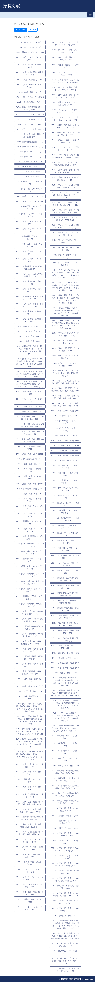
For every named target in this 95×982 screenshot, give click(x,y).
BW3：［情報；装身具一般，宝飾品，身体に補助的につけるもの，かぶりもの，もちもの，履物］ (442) (29, 384)
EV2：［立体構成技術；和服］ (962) (65, 663)
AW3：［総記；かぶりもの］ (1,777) (30, 114)
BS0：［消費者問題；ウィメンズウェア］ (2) (29, 207)
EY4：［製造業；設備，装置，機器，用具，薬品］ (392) (65, 802)
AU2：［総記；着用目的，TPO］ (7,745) (29, 86)
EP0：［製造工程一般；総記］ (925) (65, 411)
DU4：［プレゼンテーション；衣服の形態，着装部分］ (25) (65, 186)
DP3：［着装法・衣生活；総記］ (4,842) (29, 863)
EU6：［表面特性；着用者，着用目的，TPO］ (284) (65, 624)
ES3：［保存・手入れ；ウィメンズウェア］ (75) (65, 526)
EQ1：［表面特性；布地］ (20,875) (65, 446)
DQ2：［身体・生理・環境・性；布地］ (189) (29, 893)
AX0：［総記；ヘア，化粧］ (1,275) (30, 129)
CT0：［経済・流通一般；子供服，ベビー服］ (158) (29, 582)
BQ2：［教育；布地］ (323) (29, 171)
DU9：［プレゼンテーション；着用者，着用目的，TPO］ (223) (65, 226)
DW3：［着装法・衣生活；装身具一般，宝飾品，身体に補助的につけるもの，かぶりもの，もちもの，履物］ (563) (65, 312)
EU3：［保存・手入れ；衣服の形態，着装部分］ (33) (65, 601)
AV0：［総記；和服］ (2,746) (30, 92)
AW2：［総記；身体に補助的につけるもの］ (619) (29, 108)
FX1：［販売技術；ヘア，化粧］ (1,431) (65, 952)
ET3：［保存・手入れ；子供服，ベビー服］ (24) (65, 564)
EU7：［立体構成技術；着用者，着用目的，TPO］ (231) (65, 631)
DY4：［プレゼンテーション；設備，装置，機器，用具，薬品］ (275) (65, 404)
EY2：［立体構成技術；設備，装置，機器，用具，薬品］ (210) (65, 787)
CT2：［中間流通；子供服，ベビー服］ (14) (29, 597)
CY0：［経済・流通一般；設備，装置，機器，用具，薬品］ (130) (29, 803)
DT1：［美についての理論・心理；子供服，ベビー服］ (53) (65, 126)
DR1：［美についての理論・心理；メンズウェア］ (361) (65, 51)
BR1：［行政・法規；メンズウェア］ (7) (29, 190)
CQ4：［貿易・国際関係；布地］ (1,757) (30, 500)
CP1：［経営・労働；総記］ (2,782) (30, 454)
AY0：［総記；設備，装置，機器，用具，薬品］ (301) (30, 135)
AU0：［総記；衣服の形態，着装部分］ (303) (29, 73)
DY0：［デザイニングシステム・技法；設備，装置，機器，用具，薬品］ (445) (65, 373)
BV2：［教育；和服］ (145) (29, 336)
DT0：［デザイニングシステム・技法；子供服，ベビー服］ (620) (65, 118)
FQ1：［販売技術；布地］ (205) (65, 828)
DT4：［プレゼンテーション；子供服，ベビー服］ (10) (65, 148)
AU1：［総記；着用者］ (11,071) (29, 80)
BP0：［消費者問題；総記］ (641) (30, 142)
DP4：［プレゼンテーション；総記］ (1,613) (29, 870)
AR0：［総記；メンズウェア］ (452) (30, 52)
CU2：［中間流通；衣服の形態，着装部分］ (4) (29, 627)
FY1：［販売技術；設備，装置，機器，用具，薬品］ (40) (65, 969)
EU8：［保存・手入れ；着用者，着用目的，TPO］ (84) (65, 639)
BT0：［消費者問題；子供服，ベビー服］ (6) (30, 237)
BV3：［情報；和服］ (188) (29, 341)
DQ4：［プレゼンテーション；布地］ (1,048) (30, 908)
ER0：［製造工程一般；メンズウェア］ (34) (65, 466)
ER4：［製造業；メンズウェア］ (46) (65, 496)
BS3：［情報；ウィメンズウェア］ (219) (29, 230)
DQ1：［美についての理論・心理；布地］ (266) (29, 885)
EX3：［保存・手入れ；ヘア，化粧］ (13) (65, 759)
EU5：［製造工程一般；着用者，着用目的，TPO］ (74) (65, 617)
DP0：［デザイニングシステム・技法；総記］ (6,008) (29, 840)
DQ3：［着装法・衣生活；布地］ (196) (30, 900)
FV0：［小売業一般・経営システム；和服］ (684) (65, 909)
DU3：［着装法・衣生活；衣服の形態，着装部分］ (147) (65, 178)
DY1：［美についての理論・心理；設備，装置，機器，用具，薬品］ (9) (65, 382)
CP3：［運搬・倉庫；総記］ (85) (30, 464)
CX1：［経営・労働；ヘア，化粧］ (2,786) (29, 773)
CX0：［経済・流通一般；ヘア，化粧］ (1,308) (29, 765)
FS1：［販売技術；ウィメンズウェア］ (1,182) (65, 857)
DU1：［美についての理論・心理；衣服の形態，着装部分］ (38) (65, 163)
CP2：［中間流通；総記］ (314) (29, 459)
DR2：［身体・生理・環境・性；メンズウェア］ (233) (65, 58)
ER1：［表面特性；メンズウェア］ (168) (65, 474)
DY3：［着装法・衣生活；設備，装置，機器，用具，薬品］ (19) (65, 397)
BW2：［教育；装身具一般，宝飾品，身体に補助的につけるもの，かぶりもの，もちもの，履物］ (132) (29, 373)
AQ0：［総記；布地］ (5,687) (29, 47)
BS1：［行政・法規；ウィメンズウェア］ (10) (29, 215)
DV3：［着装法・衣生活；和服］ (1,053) (65, 256)
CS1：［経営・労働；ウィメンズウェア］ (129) (29, 552)
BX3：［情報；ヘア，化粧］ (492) (30, 411)
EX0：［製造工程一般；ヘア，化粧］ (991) (65, 737)
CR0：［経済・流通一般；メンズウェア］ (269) (29, 507)
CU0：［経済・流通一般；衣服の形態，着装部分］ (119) (29, 612)
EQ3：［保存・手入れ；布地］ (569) (65, 455)
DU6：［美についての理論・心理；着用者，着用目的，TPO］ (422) (65, 204)
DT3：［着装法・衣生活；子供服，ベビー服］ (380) (65, 141)
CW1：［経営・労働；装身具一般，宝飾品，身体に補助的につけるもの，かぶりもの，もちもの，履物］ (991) (29, 720)
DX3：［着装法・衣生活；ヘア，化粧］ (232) (65, 357)
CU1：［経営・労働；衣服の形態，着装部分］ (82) (29, 620)
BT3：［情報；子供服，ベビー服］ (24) (29, 260)
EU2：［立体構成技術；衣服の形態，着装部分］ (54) (65, 594)
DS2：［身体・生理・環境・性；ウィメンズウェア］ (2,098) (65, 96)
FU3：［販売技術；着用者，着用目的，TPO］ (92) (65, 902)
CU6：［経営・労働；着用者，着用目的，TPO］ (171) (29, 650)
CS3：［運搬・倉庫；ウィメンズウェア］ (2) (29, 567)
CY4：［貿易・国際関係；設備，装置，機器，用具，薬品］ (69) (29, 833)
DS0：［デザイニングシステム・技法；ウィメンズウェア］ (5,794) (65, 81)
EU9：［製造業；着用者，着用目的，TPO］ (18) (65, 647)
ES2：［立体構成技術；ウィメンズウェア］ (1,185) (65, 519)
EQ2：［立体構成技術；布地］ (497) (65, 450)
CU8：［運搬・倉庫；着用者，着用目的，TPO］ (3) (29, 665)
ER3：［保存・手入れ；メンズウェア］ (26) (65, 489)
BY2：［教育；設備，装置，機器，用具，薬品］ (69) (30, 432)
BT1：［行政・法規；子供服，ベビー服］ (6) (30, 245)
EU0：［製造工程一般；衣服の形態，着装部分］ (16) (65, 579)
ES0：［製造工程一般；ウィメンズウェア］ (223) (65, 504)
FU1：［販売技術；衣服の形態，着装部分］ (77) (65, 887)
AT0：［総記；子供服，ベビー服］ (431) (29, 66)
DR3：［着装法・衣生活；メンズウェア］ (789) (65, 66)
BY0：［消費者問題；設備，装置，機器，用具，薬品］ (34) (30, 417)
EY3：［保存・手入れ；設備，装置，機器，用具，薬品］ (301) (65, 794)
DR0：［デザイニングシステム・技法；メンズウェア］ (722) (65, 43)
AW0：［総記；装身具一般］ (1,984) (30, 97)
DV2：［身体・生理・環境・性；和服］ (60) (65, 248)
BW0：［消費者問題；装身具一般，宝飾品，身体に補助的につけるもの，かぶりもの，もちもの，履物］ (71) (29, 350)
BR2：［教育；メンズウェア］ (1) (30, 196)
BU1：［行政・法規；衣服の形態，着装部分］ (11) (29, 275)
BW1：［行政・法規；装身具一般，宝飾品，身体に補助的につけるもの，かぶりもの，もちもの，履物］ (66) (29, 362)
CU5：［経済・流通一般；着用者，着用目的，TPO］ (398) (29, 642)
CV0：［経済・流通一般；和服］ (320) (29, 680)
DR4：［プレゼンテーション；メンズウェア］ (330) (65, 73)
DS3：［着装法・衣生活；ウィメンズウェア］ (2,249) (65, 103)
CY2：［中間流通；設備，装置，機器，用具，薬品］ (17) (29, 818)
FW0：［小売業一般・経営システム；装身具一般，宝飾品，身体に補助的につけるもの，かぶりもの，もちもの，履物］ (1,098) (65, 924)
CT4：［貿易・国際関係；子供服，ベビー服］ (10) (29, 605)
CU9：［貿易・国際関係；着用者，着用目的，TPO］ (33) (29, 672)
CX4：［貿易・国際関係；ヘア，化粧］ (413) (29, 795)
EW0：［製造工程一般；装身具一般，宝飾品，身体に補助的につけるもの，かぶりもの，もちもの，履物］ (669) (65, 681)
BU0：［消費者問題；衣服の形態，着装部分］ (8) (29, 267)
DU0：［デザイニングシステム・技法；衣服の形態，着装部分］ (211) (65, 156)
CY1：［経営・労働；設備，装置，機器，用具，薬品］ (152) (29, 810)
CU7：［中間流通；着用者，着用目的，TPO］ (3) (29, 657)
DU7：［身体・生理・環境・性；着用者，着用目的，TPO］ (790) (65, 211)
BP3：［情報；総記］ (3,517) (30, 157)
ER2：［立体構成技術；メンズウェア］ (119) (65, 481)
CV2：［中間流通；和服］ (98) (30, 691)
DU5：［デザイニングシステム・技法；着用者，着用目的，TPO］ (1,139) (65, 194)
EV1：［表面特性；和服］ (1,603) (65, 658)
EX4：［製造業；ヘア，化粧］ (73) (65, 766)
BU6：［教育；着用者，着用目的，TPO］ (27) (29, 312)
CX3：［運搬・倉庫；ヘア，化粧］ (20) (29, 788)
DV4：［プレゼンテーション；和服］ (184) (65, 264)
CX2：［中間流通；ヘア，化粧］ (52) (29, 780)
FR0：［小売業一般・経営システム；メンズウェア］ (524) (65, 834)
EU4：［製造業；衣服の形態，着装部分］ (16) (65, 609)
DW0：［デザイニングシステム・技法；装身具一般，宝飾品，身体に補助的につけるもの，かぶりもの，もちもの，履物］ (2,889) (65, 274)
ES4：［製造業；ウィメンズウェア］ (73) (65, 534)
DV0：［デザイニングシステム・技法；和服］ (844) (65, 234)
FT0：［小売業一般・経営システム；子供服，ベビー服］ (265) (65, 864)
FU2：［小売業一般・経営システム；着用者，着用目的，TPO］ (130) (65, 894)
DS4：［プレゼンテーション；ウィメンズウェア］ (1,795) (65, 111)
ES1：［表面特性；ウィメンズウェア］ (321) (65, 511)
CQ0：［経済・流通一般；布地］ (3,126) (30, 477)
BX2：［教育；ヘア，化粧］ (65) (29, 406)
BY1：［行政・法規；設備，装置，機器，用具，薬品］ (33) (30, 425)
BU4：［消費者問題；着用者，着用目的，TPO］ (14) (29, 297)
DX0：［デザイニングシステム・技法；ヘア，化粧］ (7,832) (65, 334)
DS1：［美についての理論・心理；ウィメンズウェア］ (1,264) (65, 88)
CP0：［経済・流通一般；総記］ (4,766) (29, 448)
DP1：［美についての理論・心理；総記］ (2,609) (29, 848)
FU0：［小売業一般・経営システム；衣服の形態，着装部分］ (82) (65, 879)
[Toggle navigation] (90, 14)
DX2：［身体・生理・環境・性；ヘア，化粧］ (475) (65, 349)
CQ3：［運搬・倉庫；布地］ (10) (30, 494)
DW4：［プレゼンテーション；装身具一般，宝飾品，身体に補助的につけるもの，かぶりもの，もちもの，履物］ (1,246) (65, 324)
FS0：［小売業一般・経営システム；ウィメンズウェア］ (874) (65, 849)
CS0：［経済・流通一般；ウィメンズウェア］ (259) (29, 545)
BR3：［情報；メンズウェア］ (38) (29, 201)
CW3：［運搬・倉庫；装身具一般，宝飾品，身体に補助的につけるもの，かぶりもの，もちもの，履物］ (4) (29, 743)
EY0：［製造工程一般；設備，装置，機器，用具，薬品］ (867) (65, 772)
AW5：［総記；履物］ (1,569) (29, 124)
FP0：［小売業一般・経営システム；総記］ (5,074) (65, 809)
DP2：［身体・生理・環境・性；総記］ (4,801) (29, 855)
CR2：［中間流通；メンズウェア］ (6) (29, 522)
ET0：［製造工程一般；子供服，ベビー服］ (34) (65, 541)
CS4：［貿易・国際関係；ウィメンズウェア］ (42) (29, 575)
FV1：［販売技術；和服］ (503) (65, 916)
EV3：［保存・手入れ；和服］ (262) (65, 668)
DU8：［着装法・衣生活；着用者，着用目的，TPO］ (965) (65, 218)
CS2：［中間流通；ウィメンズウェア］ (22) (29, 560)
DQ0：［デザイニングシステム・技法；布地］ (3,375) (29, 878)
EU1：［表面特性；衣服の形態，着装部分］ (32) (65, 586)
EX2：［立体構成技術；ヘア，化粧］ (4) (65, 752)
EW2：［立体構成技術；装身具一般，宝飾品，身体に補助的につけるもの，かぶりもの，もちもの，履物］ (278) (65, 704)
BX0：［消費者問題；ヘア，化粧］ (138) (29, 393)
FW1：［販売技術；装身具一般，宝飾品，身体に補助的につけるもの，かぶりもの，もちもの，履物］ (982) (65, 935)
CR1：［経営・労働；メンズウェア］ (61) (29, 515)
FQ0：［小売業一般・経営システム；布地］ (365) (65, 822)
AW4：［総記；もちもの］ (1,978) (30, 119)
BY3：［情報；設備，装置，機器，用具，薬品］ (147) (30, 440)
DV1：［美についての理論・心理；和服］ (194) (65, 241)
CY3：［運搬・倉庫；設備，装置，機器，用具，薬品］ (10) (29, 825)
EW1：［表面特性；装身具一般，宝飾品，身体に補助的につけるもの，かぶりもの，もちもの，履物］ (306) (65, 692)
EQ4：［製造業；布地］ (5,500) (65, 460)
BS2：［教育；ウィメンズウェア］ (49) (29, 222)
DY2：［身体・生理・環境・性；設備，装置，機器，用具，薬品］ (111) (65, 389)
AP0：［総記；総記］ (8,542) (30, 42)
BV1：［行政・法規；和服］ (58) (29, 331)
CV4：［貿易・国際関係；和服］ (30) (29, 697)
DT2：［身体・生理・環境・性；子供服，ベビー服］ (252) (65, 133)
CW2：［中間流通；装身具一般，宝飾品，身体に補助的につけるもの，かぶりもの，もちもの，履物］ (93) (29, 731)
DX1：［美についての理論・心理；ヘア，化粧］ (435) (65, 342)
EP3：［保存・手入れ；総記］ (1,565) (65, 429)
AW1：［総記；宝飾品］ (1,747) (29, 102)
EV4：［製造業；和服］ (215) (65, 673)
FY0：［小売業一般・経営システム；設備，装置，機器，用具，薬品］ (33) (65, 960)
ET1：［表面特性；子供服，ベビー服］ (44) (65, 549)
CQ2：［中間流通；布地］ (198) (29, 489)
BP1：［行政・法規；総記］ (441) (30, 147)
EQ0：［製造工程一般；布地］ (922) (65, 441)
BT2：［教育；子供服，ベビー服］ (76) (29, 252)
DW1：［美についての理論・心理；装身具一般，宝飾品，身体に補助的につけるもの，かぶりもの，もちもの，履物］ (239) (65, 286)
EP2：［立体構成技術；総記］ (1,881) (65, 422)
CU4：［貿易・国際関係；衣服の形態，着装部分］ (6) (29, 635)
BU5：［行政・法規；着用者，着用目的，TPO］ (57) (29, 305)
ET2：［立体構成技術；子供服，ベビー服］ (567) (65, 556)
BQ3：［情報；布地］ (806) (29, 176)
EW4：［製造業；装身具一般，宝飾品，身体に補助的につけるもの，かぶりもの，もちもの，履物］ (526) (65, 728)
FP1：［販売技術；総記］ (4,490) (65, 816)
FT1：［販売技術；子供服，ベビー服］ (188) (65, 872)
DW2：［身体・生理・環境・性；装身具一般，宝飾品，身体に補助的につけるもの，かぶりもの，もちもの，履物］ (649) (65, 299)
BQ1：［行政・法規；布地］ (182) (30, 166)
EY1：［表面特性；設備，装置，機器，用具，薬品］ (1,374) (65, 779)
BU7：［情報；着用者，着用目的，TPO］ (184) (29, 320)
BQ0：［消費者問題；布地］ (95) (29, 162)
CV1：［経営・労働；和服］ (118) (30, 686)
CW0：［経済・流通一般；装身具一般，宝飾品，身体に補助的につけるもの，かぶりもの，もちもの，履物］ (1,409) (29, 707)
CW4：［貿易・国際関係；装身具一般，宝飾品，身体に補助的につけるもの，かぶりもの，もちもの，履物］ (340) (29, 755)
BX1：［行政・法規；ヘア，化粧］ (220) (29, 400)
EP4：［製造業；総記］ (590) (65, 436)
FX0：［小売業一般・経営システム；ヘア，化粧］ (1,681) (65, 944)
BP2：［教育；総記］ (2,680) (30, 152)
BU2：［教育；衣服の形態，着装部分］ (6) (29, 282)
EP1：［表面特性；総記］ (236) (65, 416)
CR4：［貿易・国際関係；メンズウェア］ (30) (29, 537)
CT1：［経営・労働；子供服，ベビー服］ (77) (29, 590)
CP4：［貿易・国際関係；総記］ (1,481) (29, 470)
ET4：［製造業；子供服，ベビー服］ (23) (65, 571)
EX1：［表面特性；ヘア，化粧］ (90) (65, 744)
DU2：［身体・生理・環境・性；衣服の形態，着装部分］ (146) (65, 171)
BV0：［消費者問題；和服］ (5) (29, 326)
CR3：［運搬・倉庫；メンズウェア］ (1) (29, 530)
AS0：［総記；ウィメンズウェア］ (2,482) (29, 58)
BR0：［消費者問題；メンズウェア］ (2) (29, 182)
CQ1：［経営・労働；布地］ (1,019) (30, 484)
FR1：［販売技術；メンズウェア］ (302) (65, 842)
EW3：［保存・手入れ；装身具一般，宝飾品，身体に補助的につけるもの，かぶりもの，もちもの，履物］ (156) (65, 717)
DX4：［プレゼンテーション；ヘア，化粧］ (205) (65, 364)
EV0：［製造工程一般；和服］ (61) (65, 653)
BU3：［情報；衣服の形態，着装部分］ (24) (29, 290)
